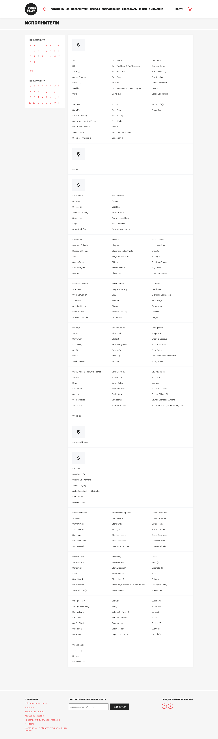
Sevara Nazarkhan (120, 218)
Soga (74, 383)
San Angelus (157, 77)
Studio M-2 (77, 629)
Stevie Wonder (118, 590)
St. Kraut (76, 518)
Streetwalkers (158, 590)
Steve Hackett (78, 585)
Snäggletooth (157, 328)
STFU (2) (155, 562)
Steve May (116, 557)
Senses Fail (77, 207)
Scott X (115, 127)
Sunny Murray (118, 629)
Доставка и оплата (34, 711)
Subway (115, 601)
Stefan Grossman (159, 518)
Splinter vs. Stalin (80, 502)
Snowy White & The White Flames (86, 372)
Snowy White (157, 361)
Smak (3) (116, 356)
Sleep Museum (118, 328)
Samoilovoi (116, 94)
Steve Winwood (118, 573)
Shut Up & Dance (159, 262)
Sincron (115, 306)
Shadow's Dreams (80, 251)
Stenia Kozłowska (159, 535)
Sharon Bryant (78, 267)
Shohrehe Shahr (159, 245)
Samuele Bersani (159, 66)
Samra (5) (156, 60)
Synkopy (76, 656)
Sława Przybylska (120, 344)
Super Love (156, 601)
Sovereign (76, 416)
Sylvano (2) (77, 650)
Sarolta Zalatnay (79, 115)
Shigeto (115, 262)
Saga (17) (76, 83)
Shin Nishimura (118, 267)
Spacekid (76, 468)
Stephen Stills (78, 557)
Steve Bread (77, 579)
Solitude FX (77, 388)
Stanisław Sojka (79, 541)
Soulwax (155, 383)
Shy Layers (156, 267)
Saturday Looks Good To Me (84, 121)
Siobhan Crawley (119, 312)
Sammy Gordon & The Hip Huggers (127, 88)
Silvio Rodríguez (79, 306)
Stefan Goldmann (159, 513)
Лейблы (95, 9)
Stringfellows (78, 612)
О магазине (156, 9)
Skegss (155, 317)
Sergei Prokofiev (79, 229)
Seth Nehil (116, 207)
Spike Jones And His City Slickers (86, 491)
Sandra (155, 88)
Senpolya (76, 201)
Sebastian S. (117, 138)
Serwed (115, 201)
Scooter (115, 104)
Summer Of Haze (119, 617)
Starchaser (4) (118, 518)
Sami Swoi (116, 77)
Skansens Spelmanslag (162, 295)
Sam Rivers (117, 60)
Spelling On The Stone (81, 480)
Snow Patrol (157, 350)
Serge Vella (77, 223)
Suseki (154, 617)
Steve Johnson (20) (80, 590)
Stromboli (76, 617)
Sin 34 (114, 295)
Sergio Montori (118, 195)
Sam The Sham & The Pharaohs (126, 66)
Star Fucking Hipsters (121, 513)
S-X (73, 66)
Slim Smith (116, 333)
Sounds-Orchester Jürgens (163, 400)
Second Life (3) (158, 104)
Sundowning (117, 623)
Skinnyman (77, 339)
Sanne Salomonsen (160, 94)
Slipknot (115, 339)
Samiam (115, 83)
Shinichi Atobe (158, 239)
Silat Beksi (76, 289)
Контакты (30, 724)
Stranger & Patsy (159, 585)
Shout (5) (155, 251)
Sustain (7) (156, 623)
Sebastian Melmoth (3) (122, 132)
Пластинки (58, 9)
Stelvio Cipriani (158, 529)
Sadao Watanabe (80, 77)
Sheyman (116, 245)
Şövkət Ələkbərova (80, 442)
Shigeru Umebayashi (121, 256)
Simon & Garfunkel (80, 317)
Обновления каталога (36, 703)
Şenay (75, 169)
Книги (143, 9)
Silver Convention (79, 295)
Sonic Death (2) (118, 372)
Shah (74, 256)
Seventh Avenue (118, 223)
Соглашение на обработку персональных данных (46, 729)
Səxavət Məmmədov (121, 229)
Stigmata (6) (157, 568)
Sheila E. (115, 239)
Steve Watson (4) (119, 568)
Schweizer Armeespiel (81, 138)
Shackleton (77, 239)
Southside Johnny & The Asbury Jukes (168, 405)
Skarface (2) (157, 300)
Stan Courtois (78, 529)
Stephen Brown (158, 541)
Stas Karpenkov (119, 541)
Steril (74, 573)
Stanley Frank (78, 546)
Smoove (115, 361)
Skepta (75, 333)
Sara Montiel (77, 110)
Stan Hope (76, 535)
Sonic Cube (77, 405)
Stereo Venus (78, 568)
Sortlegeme (117, 400)
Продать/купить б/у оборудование (42, 720)
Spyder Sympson (79, 513)
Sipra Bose (116, 317)
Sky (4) (75, 350)
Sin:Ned (115, 300)
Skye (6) (75, 356)
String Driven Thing (80, 606)
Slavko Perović (78, 361)
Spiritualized (78, 496)
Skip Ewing (77, 344)
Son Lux (75, 394)
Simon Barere (118, 284)
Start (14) (116, 529)
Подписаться (119, 707)
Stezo (154, 557)
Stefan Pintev (157, 524)
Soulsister (156, 377)
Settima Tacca (118, 212)
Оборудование (111, 9)
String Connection (80, 601)
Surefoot (155, 612)
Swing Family (78, 645)
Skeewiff (155, 312)
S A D (74, 60)
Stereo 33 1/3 (78, 562)
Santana (76, 104)
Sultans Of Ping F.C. (120, 612)
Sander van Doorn (159, 83)
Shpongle (156, 256)
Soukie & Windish (119, 405)
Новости (29, 707)
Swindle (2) (156, 634)
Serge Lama (77, 218)
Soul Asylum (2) (158, 372)
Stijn (154, 573)
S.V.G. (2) (76, 71)
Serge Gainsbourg (80, 212)
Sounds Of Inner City (160, 394)
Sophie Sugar (118, 394)
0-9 (31, 71)
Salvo (74, 94)
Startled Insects (119, 535)
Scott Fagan (117, 110)
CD (67, 9)
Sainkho (75, 88)
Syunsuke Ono (78, 662)
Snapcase (156, 333)
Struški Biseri (78, 623)
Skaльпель (157, 306)
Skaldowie (156, 289)
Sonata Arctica (78, 400)
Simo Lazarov (78, 312)
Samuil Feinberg (159, 71)
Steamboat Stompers (121, 546)
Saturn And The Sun (81, 127)
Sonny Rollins (117, 383)
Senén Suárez (78, 195)
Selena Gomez (158, 110)
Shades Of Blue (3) (80, 245)
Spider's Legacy (79, 485)
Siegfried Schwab (80, 284)
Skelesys (76, 328)
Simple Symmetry (119, 289)
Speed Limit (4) (78, 474)
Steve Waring (118, 562)
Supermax (156, 606)
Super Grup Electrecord (122, 634)
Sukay (114, 606)
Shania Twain (78, 262)
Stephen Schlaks (159, 546)
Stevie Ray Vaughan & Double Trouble (128, 585)
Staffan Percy (78, 524)
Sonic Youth (117, 377)
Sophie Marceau (119, 388)
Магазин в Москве (34, 716)
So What (76, 377)
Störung (155, 579)
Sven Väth (156, 629)
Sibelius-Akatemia (160, 273)
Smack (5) (116, 350)
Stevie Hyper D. (118, 579)
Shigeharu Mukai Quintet (122, 251)
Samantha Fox (118, 71)
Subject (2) (77, 634)
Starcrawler (117, 524)
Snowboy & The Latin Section (164, 356)
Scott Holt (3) (117, 115)
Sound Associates (159, 388)
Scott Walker (117, 121)
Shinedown (116, 273)
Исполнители (79, 9)
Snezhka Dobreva (159, 339)
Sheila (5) (76, 273)
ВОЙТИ (179, 9)
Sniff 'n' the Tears (159, 344)
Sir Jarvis (156, 284)
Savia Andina (78, 132)
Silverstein (76, 300)
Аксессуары (129, 9)
